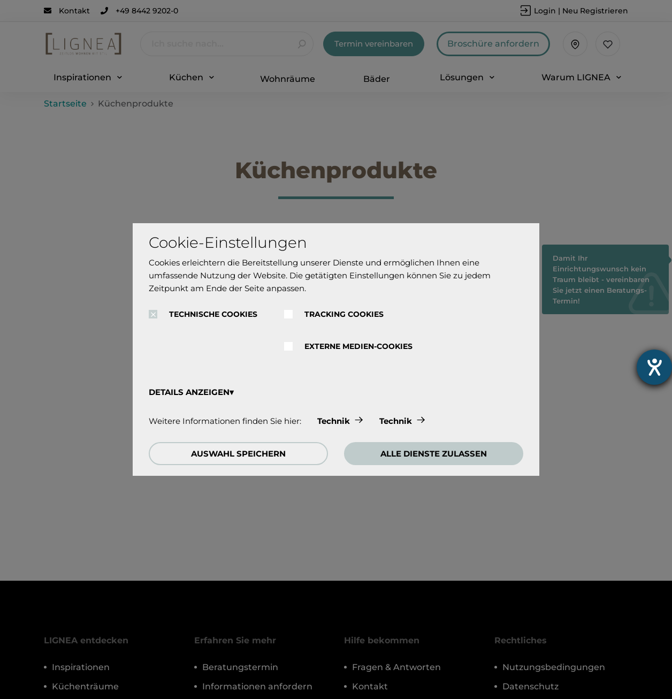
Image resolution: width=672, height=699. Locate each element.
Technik (333, 421)
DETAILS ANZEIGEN (189, 392)
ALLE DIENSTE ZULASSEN (433, 454)
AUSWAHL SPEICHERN (238, 454)
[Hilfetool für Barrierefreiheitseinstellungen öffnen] (654, 367)
